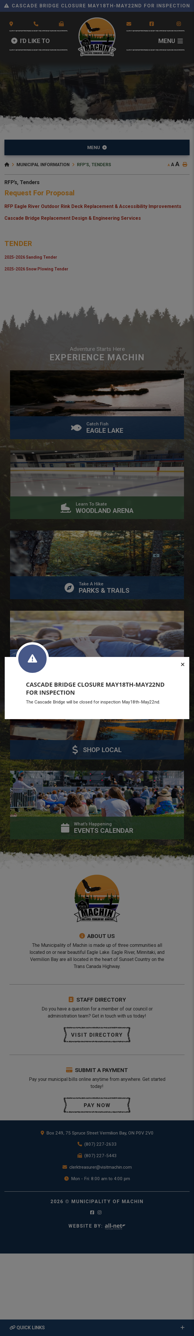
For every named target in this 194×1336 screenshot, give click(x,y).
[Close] (182, 664)
